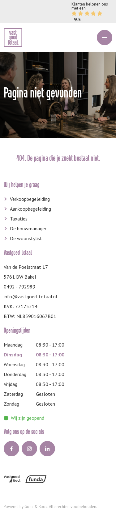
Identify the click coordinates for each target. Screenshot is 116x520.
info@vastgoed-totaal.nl (30, 296)
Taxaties (19, 219)
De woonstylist (26, 238)
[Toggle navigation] (104, 37)
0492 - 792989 (19, 287)
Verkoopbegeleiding (30, 199)
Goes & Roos (35, 506)
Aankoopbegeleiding (30, 209)
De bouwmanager (28, 228)
